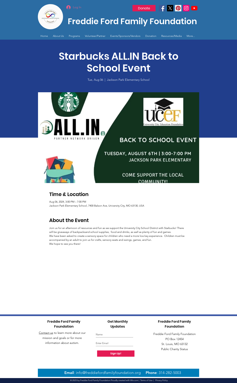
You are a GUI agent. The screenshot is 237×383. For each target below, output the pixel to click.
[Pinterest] (178, 8)
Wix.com (134, 380)
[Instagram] (186, 8)
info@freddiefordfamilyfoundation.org (108, 373)
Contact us (46, 333)
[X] (170, 8)
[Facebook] (162, 8)
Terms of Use (146, 380)
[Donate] (144, 8)
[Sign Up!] (115, 353)
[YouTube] (194, 8)
